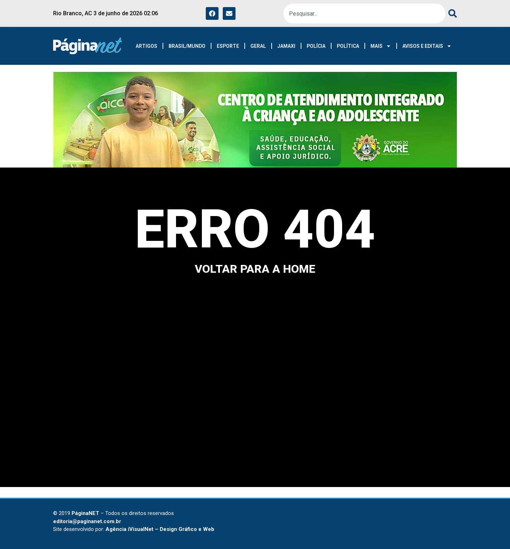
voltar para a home (255, 269)
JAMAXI (286, 46)
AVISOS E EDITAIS (427, 46)
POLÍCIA (316, 46)
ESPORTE (228, 46)
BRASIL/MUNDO (187, 46)
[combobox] (364, 13)
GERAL (258, 46)
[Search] (451, 13)
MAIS (380, 46)
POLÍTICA (348, 46)
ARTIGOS (146, 46)
